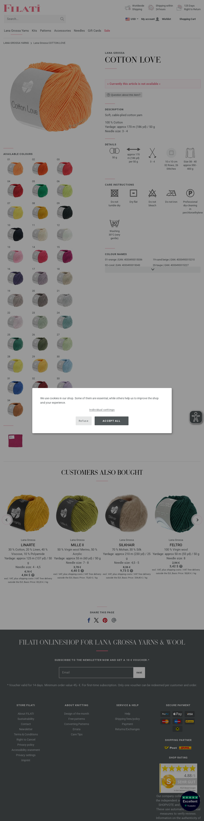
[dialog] (102, 410)
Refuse (83, 420)
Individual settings (102, 409)
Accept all (111, 420)
